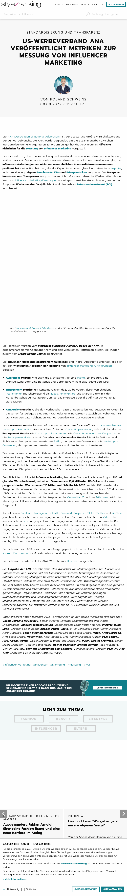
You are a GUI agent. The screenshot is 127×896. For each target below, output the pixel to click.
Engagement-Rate (19, 322)
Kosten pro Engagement (51, 318)
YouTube (117, 398)
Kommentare (68, 278)
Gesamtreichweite (109, 310)
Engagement (14, 274)
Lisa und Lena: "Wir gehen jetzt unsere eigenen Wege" (96, 642)
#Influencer (40, 549)
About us (98, 4)
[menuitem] (59, 4)
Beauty (63, 603)
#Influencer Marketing (16, 549)
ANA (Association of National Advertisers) (34, 140)
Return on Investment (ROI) (94, 188)
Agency (59, 4)
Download (73, 446)
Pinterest (66, 398)
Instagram (40, 398)
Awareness (13, 262)
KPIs (57, 176)
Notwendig (13, 889)
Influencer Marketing (57, 152)
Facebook (27, 398)
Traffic (57, 326)
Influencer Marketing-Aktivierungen (89, 250)
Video (106, 402)
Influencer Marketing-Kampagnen (36, 184)
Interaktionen (14, 278)
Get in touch (116, 4)
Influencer (46, 613)
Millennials (102, 382)
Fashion (29, 603)
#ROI (87, 549)
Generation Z (75, 382)
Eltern (81, 613)
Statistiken (31, 889)
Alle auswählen (112, 889)
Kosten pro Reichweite (16, 314)
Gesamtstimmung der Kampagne (94, 318)
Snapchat (79, 398)
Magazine (72, 4)
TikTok (91, 398)
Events (85, 4)
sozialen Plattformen (15, 438)
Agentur (116, 172)
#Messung (74, 549)
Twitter (100, 398)
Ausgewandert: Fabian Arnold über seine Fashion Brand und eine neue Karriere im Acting (31, 646)
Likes (54, 278)
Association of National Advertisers (34, 212)
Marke (81, 262)
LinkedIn (53, 398)
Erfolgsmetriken (76, 176)
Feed (26, 406)
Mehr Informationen (15, 879)
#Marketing (57, 549)
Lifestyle (98, 603)
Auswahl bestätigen (85, 889)
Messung (32, 152)
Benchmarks (45, 176)
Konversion (13, 294)
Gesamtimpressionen (78, 314)
